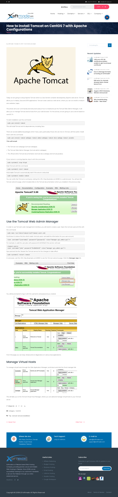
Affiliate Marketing (50, 461)
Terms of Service (98, 492)
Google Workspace (50, 479)
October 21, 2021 (18, 43)
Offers (64, 7)
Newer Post (11, 422)
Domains (71, 14)
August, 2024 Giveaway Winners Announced (102, 92)
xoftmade (10, 43)
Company (98, 14)
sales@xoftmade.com (105, 1)
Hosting (61, 14)
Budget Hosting (49, 464)
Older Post (80, 422)
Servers (81, 14)
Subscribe (107, 468)
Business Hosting (49, 467)
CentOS (18, 411)
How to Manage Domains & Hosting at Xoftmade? (102, 73)
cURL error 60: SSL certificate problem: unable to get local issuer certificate (102, 62)
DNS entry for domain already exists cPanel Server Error (101, 82)
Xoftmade (26, 492)
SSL (89, 14)
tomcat (14, 416)
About (89, 492)
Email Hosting (48, 470)
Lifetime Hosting (49, 473)
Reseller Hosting (49, 476)
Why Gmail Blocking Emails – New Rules (100, 100)
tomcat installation (24, 416)
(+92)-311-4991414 (91, 1)
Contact (109, 492)
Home (52, 14)
